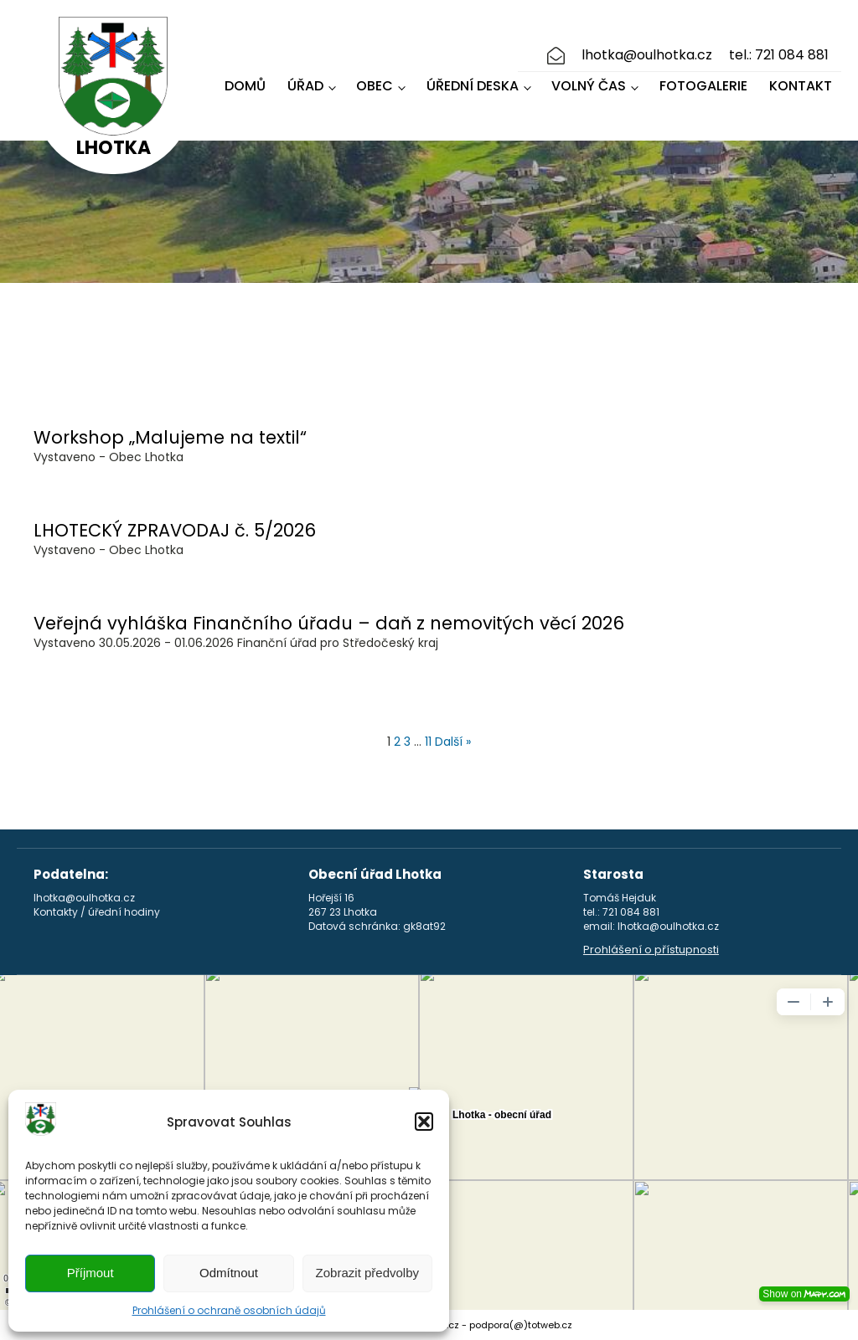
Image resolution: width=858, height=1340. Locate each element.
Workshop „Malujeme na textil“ (170, 437)
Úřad (305, 85)
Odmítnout (228, 1273)
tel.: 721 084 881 (779, 55)
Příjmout (90, 1273)
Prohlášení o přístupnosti (651, 950)
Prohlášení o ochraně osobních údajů (229, 1310)
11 (428, 741)
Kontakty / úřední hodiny (97, 912)
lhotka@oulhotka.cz (646, 55)
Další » (453, 741)
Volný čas (588, 85)
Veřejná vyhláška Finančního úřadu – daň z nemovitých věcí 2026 (329, 623)
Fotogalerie (703, 85)
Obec (374, 85)
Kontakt (800, 85)
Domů (245, 85)
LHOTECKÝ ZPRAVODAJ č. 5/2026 (175, 530)
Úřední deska (472, 85)
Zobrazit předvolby (367, 1273)
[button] (424, 1121)
